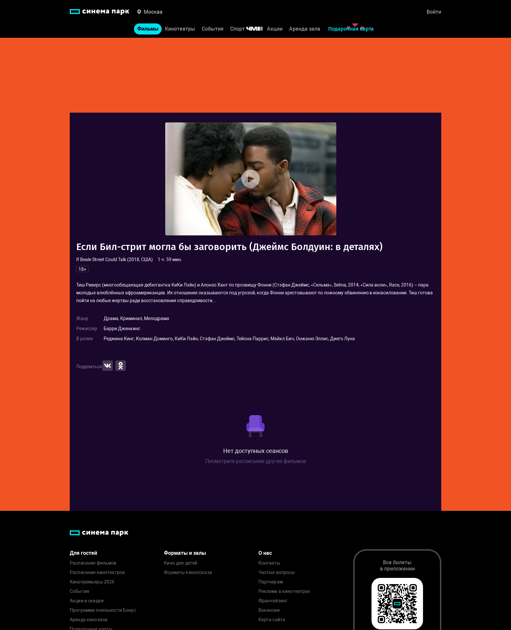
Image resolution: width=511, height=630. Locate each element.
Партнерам (270, 582)
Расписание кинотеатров (97, 572)
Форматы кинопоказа (188, 572)
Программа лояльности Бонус (103, 610)
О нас (265, 553)
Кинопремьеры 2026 (92, 582)
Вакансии (269, 610)
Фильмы (147, 29)
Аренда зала (304, 29)
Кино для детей (180, 563)
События (213, 29)
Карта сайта (271, 619)
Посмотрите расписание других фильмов (255, 461)
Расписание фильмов (93, 563)
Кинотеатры (180, 29)
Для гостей (83, 553)
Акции (275, 29)
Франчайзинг (273, 600)
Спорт (250, 29)
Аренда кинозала (89, 619)
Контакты (269, 563)
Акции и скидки (87, 600)
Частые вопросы (276, 572)
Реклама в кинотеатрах (284, 591)
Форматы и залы (185, 553)
